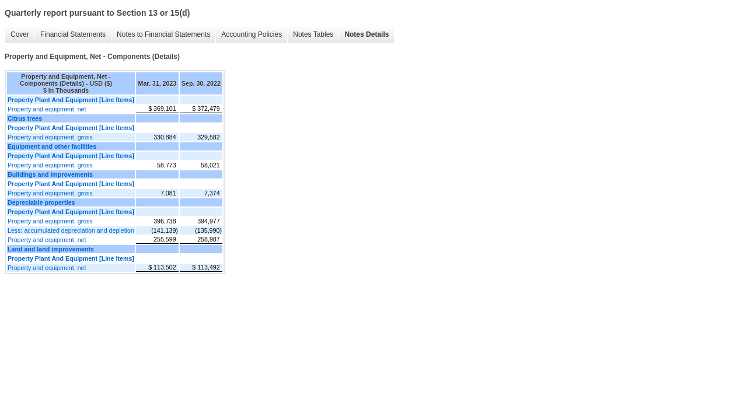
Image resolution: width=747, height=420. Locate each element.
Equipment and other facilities (52, 146)
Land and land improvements (51, 249)
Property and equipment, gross (50, 137)
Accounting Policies (248, 34)
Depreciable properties (41, 202)
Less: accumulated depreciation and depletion (71, 230)
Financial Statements (70, 34)
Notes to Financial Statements (160, 34)
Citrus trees (25, 118)
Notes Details (363, 34)
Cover (17, 34)
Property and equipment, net (47, 109)
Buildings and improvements (50, 174)
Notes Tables (310, 34)
